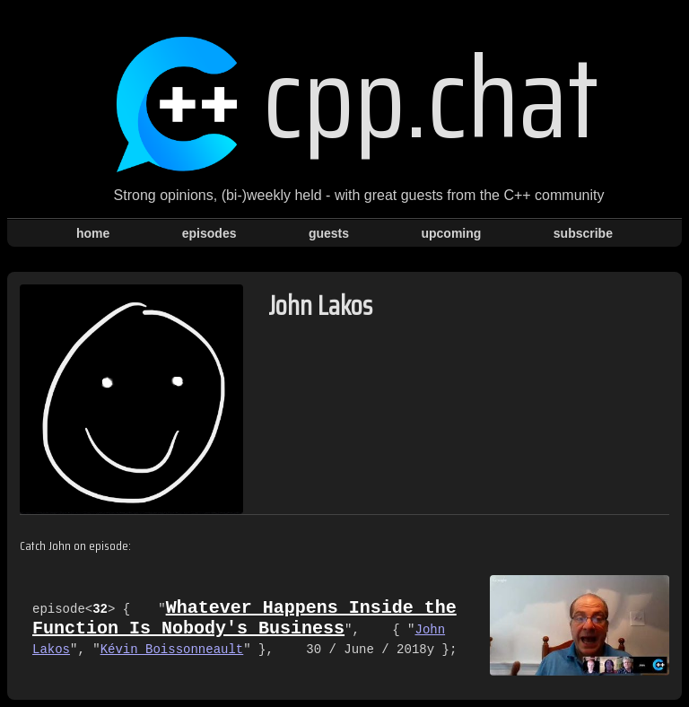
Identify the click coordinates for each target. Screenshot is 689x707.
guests (329, 233)
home (92, 233)
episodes (209, 233)
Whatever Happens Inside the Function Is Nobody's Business (244, 618)
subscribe (583, 233)
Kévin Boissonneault (172, 651)
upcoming (451, 233)
